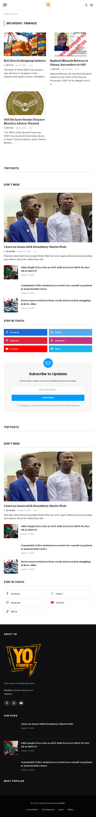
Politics (70, 809)
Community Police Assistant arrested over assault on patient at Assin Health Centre (56, 287)
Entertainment (48, 809)
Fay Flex (9, 65)
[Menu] (5, 5)
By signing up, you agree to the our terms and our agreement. (48, 405)
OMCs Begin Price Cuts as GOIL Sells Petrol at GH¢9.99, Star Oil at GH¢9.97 (55, 269)
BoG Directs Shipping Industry (25, 60)
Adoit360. (61, 803)
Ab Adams (10, 251)
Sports (61, 809)
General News (32, 809)
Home (6, 14)
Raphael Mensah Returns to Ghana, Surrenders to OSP (69, 62)
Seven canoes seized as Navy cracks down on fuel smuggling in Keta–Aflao (55, 302)
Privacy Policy (64, 405)
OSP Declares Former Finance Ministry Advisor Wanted (24, 121)
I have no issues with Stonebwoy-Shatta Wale (35, 246)
